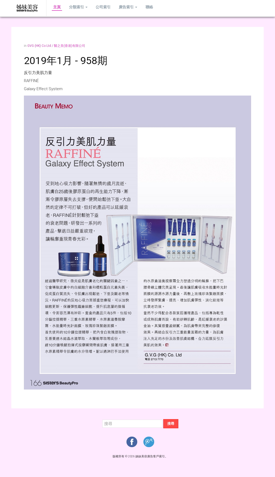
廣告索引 (118, 8)
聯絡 (136, 8)
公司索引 (96, 8)
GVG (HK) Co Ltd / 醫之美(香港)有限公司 (56, 46)
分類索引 (74, 8)
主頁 (55, 8)
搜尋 (170, 424)
